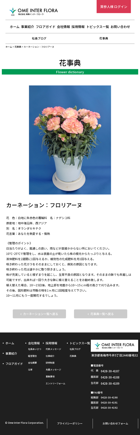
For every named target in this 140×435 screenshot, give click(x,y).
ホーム (15, 26)
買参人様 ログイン (113, 6)
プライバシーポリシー (70, 423)
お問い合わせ (120, 26)
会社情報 (63, 26)
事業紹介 (27, 26)
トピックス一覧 (97, 26)
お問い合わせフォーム (115, 423)
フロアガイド (45, 26)
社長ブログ (39, 38)
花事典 (103, 38)
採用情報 (78, 26)
